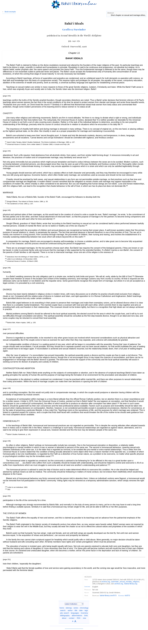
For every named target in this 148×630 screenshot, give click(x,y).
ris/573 (127, 595)
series (76, 608)
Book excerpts (10, 12)
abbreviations (77, 616)
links (86, 616)
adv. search (64, 613)
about (64, 618)
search (62, 610)
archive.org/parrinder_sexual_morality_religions (120, 582)
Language (87, 586)
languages (75, 613)
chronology (84, 608)
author (70, 610)
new (84, 618)
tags (86, 610)
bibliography (65, 616)
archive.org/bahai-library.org (125, 584)
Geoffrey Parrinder (74, 29)
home (62, 608)
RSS (78, 618)
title (76, 610)
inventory (84, 613)
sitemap (69, 608)
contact (71, 618)
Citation (121, 595)
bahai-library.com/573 (108, 595)
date (81, 610)
